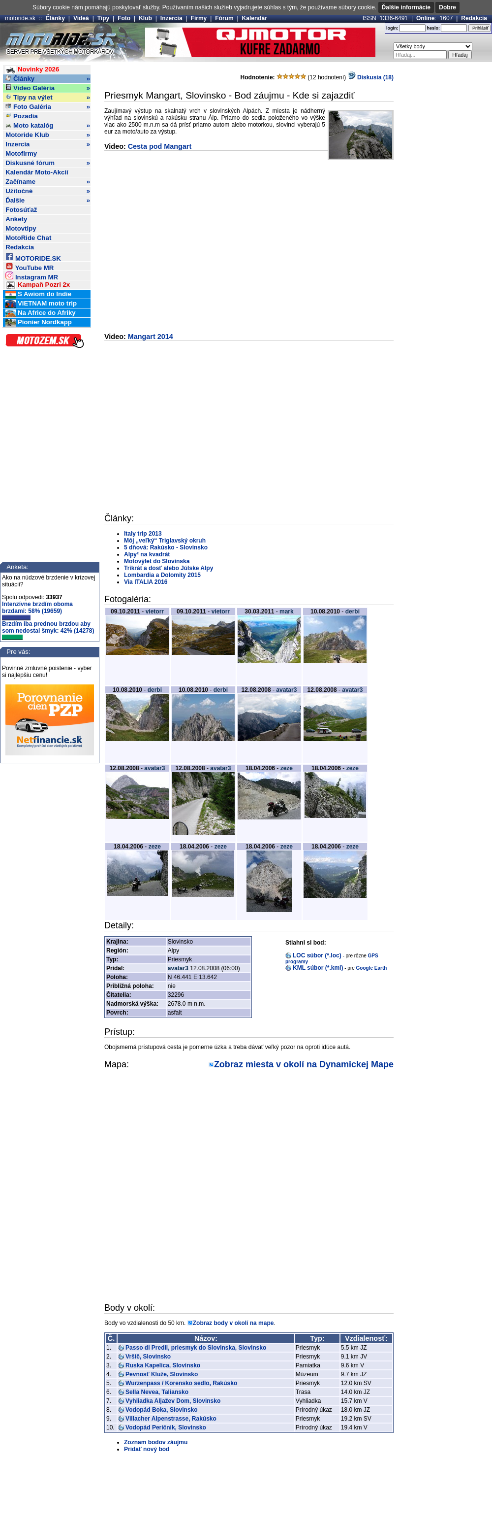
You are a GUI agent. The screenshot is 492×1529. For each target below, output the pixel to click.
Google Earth (371, 968)
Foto (124, 18)
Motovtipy (20, 228)
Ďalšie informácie (406, 7)
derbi (352, 611)
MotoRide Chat (28, 237)
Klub (145, 18)
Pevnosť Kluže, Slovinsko (161, 1374)
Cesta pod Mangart (160, 146)
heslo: (433, 28)
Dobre (447, 7)
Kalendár (254, 18)
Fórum (224, 18)
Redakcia (474, 18)
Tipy (103, 18)
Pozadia (21, 116)
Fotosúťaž (21, 209)
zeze (286, 768)
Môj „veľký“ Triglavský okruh (165, 540)
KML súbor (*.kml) (318, 967)
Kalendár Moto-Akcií (36, 172)
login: (392, 28)
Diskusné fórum (47, 163)
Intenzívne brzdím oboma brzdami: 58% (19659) (37, 610)
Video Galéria (47, 88)
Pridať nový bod (146, 1449)
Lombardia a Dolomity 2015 (162, 575)
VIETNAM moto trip (41, 304)
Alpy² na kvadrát (147, 554)
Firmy (199, 18)
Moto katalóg (47, 126)
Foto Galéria (47, 107)
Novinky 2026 (32, 70)
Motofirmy (21, 153)
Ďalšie (47, 200)
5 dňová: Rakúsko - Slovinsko (166, 547)
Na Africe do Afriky (40, 313)
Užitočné (47, 191)
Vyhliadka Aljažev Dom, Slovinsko (172, 1400)
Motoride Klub (47, 135)
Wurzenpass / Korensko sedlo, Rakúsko (181, 1383)
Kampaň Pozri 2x (37, 285)
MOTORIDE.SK (33, 257)
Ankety (16, 219)
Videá (81, 18)
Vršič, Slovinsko (148, 1356)
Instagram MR (31, 276)
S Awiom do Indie (38, 294)
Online (425, 18)
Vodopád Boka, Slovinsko (161, 1409)
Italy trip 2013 (143, 533)
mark (286, 611)
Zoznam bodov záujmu (155, 1442)
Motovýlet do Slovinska (156, 561)
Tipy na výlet (47, 98)
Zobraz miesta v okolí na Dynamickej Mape (304, 1064)
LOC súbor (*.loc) (317, 955)
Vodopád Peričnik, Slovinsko (165, 1427)
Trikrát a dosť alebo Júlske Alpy (168, 568)
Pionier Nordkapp (38, 322)
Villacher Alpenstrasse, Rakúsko (170, 1418)
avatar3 (286, 689)
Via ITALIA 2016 (145, 581)
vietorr (155, 611)
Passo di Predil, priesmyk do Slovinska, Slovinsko (195, 1347)
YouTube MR (29, 266)
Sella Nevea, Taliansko (156, 1392)
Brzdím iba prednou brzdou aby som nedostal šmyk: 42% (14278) (48, 630)
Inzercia (171, 18)
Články (55, 18)
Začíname (47, 182)
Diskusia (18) (371, 77)
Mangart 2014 (150, 336)
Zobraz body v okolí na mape (233, 1323)
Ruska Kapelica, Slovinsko (162, 1365)
